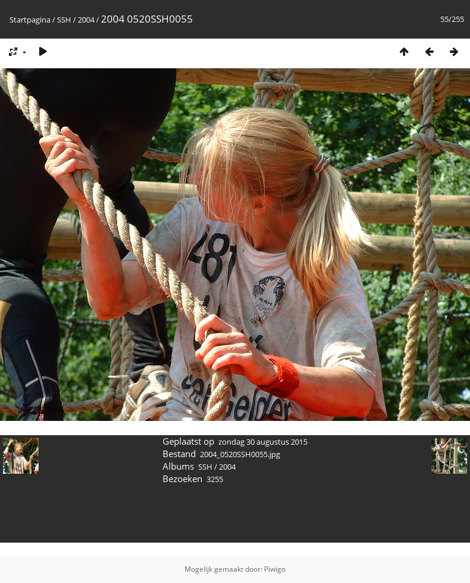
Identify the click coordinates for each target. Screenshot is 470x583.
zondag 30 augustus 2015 (262, 441)
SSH (64, 19)
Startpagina (29, 19)
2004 (86, 19)
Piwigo (274, 569)
